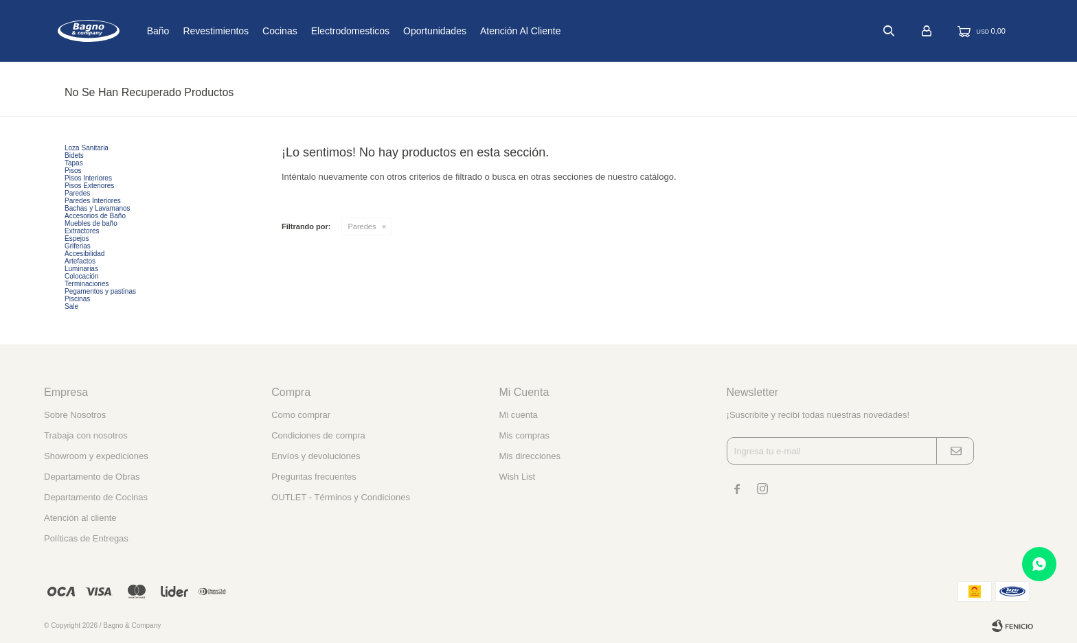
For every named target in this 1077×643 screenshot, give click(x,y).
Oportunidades (478, 30)
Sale (71, 306)
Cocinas (323, 30)
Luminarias (81, 268)
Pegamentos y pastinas (100, 291)
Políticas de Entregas (86, 538)
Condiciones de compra (318, 435)
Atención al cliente (563, 30)
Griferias (78, 246)
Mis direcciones (529, 456)
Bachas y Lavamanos (98, 208)
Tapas (74, 163)
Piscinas (77, 299)
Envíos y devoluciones (315, 456)
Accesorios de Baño (95, 216)
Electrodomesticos (393, 30)
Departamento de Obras (91, 476)
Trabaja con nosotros (86, 435)
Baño (201, 30)
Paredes (362, 226)
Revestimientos (259, 30)
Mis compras (524, 435)
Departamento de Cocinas (96, 497)
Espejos (77, 238)
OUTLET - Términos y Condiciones (340, 497)
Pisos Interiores (88, 178)
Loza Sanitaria (87, 148)
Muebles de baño (91, 223)
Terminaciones (87, 284)
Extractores (82, 231)
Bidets (74, 155)
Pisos (73, 170)
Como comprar (300, 415)
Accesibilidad (84, 253)
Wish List (517, 476)
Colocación (81, 276)
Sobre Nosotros (75, 415)
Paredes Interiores (93, 200)
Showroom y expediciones (96, 456)
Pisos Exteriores (89, 185)
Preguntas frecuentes (313, 476)
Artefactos (80, 261)
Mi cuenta (518, 415)
